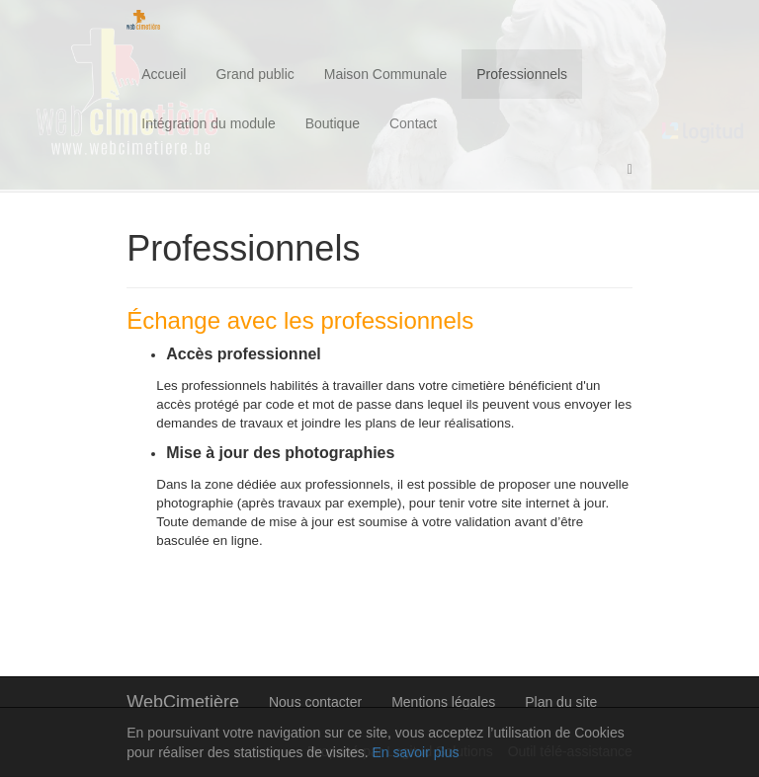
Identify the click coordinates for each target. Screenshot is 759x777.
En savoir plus (415, 752)
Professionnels (521, 74)
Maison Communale (386, 74)
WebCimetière (182, 702)
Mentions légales (443, 702)
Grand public (254, 74)
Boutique (332, 123)
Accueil (163, 74)
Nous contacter (315, 702)
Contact (413, 123)
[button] (630, 170)
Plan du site (561, 702)
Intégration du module (208, 123)
